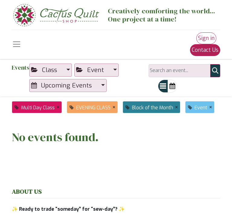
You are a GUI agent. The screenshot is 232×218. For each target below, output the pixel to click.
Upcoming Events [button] (62, 85)
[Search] (215, 70)
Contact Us (205, 50)
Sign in (206, 38)
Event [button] (91, 70)
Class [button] (45, 70)
